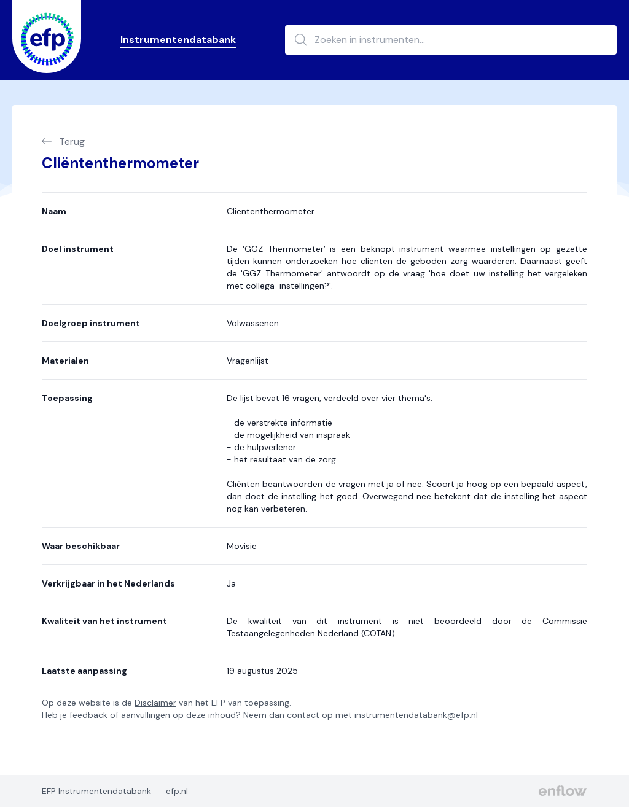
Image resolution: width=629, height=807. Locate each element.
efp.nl (177, 791)
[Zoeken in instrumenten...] (451, 40)
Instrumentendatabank (178, 39)
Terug (63, 141)
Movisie (242, 546)
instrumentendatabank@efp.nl (416, 714)
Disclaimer (155, 702)
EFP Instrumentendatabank (96, 791)
